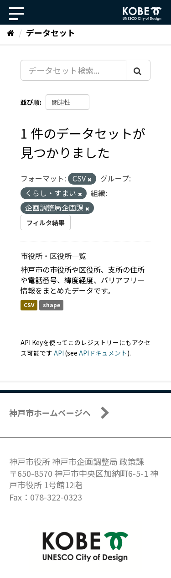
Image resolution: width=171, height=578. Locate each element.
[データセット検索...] (73, 70)
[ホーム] (11, 32)
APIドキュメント (103, 352)
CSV (29, 305)
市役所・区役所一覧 (53, 255)
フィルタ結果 (45, 222)
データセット (50, 32)
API (59, 352)
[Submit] (138, 70)
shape (51, 305)
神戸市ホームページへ (50, 412)
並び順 (30, 102)
